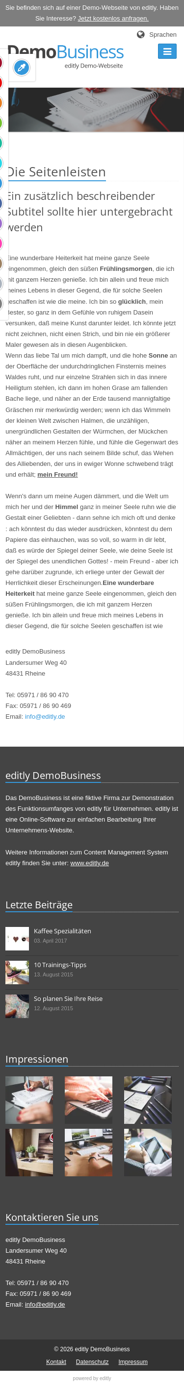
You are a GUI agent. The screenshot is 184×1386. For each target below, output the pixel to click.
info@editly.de (45, 716)
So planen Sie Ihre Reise (68, 998)
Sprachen (163, 34)
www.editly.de (90, 863)
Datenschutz (92, 1362)
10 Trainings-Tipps (60, 964)
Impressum (133, 1362)
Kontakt (56, 1362)
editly (105, 1378)
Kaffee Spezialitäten (62, 930)
